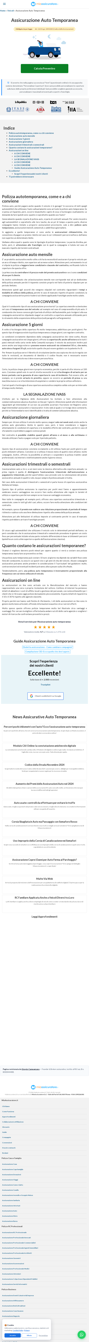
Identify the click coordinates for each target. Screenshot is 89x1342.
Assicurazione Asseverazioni (13, 1212)
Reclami (5, 1101)
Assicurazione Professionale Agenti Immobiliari (20, 1196)
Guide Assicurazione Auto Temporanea (33, 168)
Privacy (27, 1330)
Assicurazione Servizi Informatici (14, 1232)
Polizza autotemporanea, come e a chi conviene (31, 133)
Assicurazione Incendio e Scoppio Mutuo (17, 1143)
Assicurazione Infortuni (11, 1154)
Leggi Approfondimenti (44, 916)
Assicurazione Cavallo (10, 1138)
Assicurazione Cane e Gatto (12, 1133)
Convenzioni (7, 1091)
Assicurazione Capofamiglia (12, 1117)
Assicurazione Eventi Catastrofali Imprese (18, 1244)
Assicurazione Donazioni (11, 1123)
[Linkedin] (51, 1309)
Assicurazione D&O (9, 1290)
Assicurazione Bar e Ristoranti (13, 1270)
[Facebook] (38, 1309)
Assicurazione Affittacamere (13, 1249)
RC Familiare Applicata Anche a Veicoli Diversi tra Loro (44, 897)
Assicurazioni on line (18, 150)
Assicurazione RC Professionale (14, 1181)
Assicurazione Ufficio (10, 1275)
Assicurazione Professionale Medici (15, 1217)
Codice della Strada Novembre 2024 (44, 764)
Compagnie (6, 1086)
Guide (4, 1080)
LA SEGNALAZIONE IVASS (26, 159)
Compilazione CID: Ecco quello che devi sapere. (47, 651)
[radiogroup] (44, 627)
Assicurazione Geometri (11, 1206)
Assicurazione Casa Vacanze (12, 1259)
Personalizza (43, 1335)
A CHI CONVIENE (22, 153)
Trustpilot (45, 684)
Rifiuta (29, 1335)
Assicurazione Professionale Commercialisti (19, 1191)
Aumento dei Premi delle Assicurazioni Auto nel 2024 (44, 783)
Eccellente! (14, 171)
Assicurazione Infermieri (11, 1222)
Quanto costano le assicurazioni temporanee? (30, 147)
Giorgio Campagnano (31, 1017)
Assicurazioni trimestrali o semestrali (26, 144)
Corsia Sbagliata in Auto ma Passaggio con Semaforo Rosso (44, 821)
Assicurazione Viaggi (10, 1128)
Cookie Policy (18, 1330)
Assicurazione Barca (9, 1169)
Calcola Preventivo (44, 68)
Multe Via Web (44, 878)
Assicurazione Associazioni (12, 1280)
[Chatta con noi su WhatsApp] (82, 1335)
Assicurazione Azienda (10, 1301)
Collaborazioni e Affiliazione (13, 1070)
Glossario (6, 1075)
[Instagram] (44, 1309)
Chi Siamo (6, 1054)
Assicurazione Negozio (11, 1264)
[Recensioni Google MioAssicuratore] (45, 696)
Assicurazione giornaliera (21, 141)
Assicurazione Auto (9, 1159)
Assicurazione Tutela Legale (12, 1295)
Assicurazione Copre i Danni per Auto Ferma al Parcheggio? (44, 859)
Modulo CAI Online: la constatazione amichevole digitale (44, 745)
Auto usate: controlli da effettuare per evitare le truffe (44, 802)
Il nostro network (8, 1096)
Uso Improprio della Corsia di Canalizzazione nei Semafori (44, 840)
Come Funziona (8, 1060)
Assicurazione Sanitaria (11, 1149)
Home (3, 10)
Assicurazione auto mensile (22, 136)
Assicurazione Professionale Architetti (17, 1201)
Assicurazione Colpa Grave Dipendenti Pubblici (19, 1227)
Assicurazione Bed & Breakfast (13, 1254)
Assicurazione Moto (10, 1164)
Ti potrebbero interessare (21, 176)
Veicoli (10, 10)
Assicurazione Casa (9, 1112)
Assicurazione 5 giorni (19, 139)
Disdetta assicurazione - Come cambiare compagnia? (47, 647)
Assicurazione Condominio (12, 1285)
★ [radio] (36, 627)
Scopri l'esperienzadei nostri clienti (31, 174)
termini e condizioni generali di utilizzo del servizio (71, 1326)
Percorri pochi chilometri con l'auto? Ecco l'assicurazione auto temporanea (44, 726)
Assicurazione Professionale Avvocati (16, 1186)
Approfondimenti (8, 1065)
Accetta (13, 1335)
